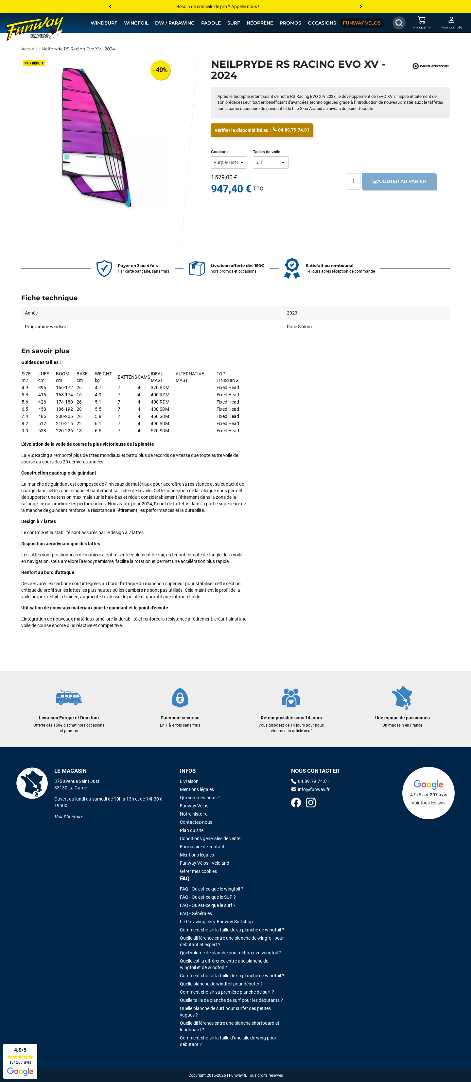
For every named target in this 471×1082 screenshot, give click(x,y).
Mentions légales (197, 789)
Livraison (189, 781)
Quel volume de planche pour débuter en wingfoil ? (230, 952)
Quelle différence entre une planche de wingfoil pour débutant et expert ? (232, 941)
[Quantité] (353, 181)
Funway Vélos (194, 805)
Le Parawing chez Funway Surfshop (216, 921)
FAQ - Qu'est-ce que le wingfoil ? (211, 889)
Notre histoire (193, 814)
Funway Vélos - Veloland (204, 863)
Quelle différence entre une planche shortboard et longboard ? (229, 1026)
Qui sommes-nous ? (200, 797)
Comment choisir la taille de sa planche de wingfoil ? (232, 929)
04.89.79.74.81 (291, 130)
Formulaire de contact (202, 846)
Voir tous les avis (428, 802)
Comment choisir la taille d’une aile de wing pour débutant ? (228, 1041)
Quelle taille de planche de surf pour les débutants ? (231, 1000)
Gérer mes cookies (198, 871)
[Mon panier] (422, 23)
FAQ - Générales (196, 913)
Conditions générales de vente (210, 838)
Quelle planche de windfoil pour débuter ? (221, 983)
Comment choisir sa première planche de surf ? (227, 992)
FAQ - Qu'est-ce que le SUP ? (208, 897)
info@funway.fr (310, 789)
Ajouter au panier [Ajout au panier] (399, 181)
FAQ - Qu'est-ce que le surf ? (208, 905)
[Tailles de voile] (271, 162)
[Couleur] (229, 162)
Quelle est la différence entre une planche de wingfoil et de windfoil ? (224, 964)
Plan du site (191, 830)
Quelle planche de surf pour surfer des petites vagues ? (225, 1012)
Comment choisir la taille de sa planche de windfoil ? (232, 975)
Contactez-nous (196, 822)
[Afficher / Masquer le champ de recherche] (399, 23)
